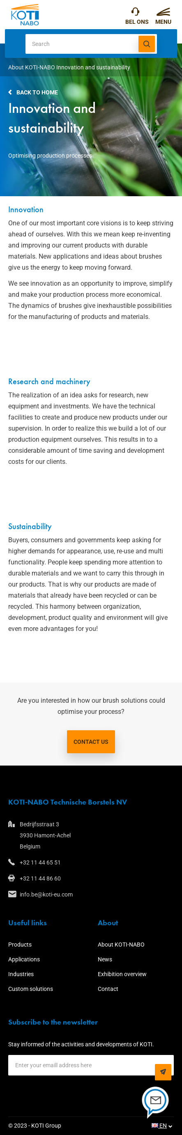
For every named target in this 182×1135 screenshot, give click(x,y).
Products (20, 944)
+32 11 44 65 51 (135, 13)
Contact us (91, 741)
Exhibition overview (122, 974)
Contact (108, 989)
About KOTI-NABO (31, 67)
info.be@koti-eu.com (46, 894)
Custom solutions (30, 989)
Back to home (37, 92)
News (105, 959)
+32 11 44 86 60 (40, 878)
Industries (21, 974)
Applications (24, 959)
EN (159, 1125)
